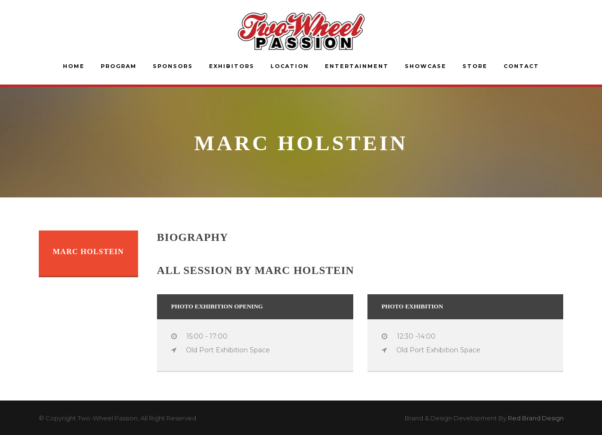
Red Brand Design (536, 418)
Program (119, 66)
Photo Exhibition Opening (217, 306)
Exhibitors (231, 66)
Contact (521, 66)
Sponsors (173, 66)
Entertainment (357, 66)
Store (475, 66)
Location (289, 66)
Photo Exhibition (412, 306)
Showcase (425, 66)
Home (74, 66)
